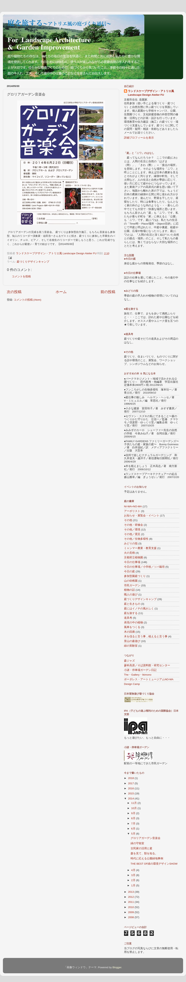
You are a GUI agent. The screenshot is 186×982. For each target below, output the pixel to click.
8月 (133, 818)
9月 (133, 813)
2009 (131, 912)
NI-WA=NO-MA (133, 506)
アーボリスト (132, 511)
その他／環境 (132, 529)
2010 (131, 907)
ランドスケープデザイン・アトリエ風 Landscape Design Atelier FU (151, 93)
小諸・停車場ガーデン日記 (140, 670)
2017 (131, 783)
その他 (128, 520)
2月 (133, 880)
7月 (133, 823)
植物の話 (129, 589)
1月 (133, 885)
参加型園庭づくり (135, 576)
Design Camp (132, 684)
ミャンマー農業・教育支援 (140, 548)
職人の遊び (131, 594)
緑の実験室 (131, 645)
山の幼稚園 (131, 580)
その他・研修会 (133, 524)
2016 (131, 788)
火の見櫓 (129, 552)
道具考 (128, 617)
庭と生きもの (132, 603)
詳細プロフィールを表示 (139, 137)
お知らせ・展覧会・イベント (141, 515)
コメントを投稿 (21, 276)
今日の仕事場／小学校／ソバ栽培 (144, 566)
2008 (131, 917)
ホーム (61, 292)
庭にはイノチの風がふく (139, 608)
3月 (133, 875)
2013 (131, 891)
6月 (133, 828)
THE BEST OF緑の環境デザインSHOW (154, 863)
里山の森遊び (132, 641)
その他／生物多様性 (136, 538)
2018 (131, 778)
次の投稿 (14, 292)
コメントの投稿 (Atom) (27, 299)
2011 (131, 901)
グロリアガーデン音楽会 (145, 838)
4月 (133, 870)
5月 (133, 833)
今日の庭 (129, 571)
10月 (134, 808)
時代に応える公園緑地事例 (147, 858)
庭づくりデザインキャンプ (33, 261)
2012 (131, 896)
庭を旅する (131, 613)
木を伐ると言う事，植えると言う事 (145, 636)
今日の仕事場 (132, 562)
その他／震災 (132, 534)
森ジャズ (129, 660)
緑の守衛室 (137, 843)
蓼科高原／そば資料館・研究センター (147, 665)
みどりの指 (131, 543)
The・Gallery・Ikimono (137, 674)
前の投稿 (108, 292)
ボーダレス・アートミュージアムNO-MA (148, 679)
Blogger (116, 967)
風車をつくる (132, 627)
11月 (134, 803)
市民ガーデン (132, 585)
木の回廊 (129, 631)
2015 (131, 793)
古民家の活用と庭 (141, 848)
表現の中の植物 (133, 622)
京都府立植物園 (133, 557)
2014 (131, 798)
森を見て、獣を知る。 (144, 853)
